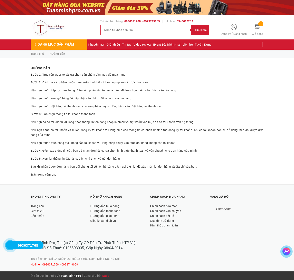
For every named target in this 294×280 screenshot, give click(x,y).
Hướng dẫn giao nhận (104, 215)
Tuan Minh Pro (71, 275)
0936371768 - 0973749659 (142, 21)
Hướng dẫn (40, 68)
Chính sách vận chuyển (165, 211)
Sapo (105, 275)
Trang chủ (37, 206)
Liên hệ (188, 44)
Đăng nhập (240, 33)
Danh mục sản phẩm (56, 44)
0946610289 (185, 21)
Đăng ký (226, 33)
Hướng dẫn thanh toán (105, 211)
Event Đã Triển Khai (166, 44)
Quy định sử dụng (162, 220)
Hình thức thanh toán (164, 225)
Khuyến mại (96, 44)
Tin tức (126, 44)
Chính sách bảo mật (163, 206)
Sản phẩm (37, 215)
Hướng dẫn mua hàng (104, 206)
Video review (142, 44)
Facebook (223, 209)
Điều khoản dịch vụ (103, 220)
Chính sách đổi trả (162, 215)
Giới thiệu (113, 44)
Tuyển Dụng (203, 44)
